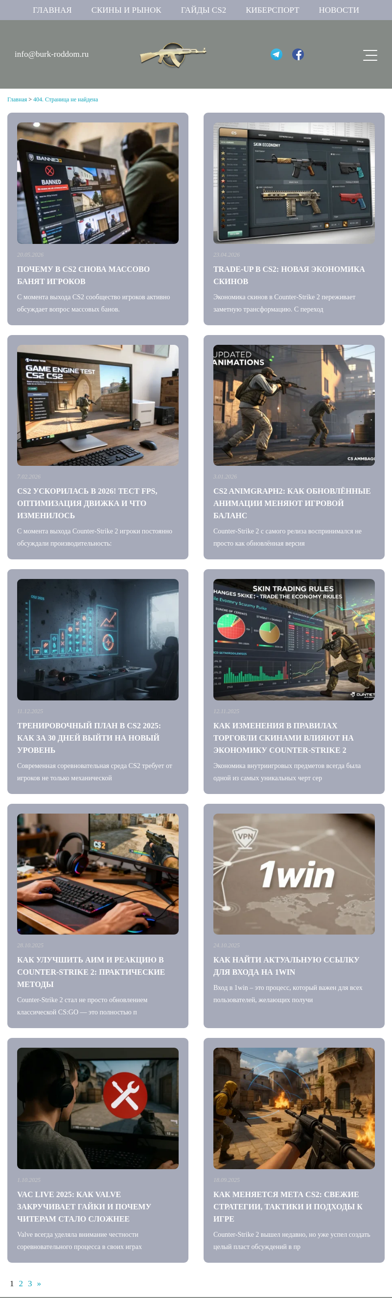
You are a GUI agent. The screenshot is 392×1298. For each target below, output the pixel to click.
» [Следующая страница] (39, 1283)
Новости (339, 10)
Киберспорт (272, 10)
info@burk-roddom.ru (52, 54)
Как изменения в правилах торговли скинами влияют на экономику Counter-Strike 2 (283, 737)
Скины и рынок (126, 10)
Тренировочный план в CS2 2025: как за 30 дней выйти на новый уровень (89, 737)
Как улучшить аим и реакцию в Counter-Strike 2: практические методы (91, 972)
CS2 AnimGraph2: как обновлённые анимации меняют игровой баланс (292, 503)
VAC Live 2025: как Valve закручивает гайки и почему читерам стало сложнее (84, 1206)
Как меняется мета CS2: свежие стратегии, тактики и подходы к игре (288, 1206)
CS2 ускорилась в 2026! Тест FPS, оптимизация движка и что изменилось (87, 503)
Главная (52, 10)
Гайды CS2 (204, 10)
